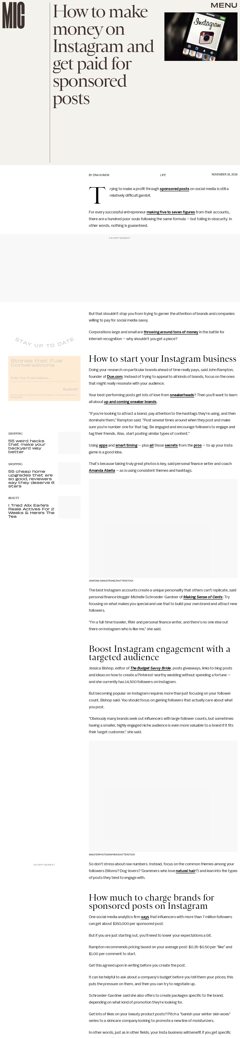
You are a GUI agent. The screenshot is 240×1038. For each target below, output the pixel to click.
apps (103, 445)
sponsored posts (174, 189)
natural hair (185, 871)
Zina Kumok (101, 175)
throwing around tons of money (171, 332)
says (145, 917)
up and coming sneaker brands (130, 402)
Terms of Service (66, 398)
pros (198, 445)
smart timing (126, 445)
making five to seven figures (171, 212)
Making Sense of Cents (203, 597)
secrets (171, 445)
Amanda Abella (102, 470)
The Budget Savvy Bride (150, 668)
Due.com (114, 377)
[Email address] (44, 380)
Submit (70, 392)
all (152, 445)
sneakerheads (182, 395)
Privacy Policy (17, 400)
